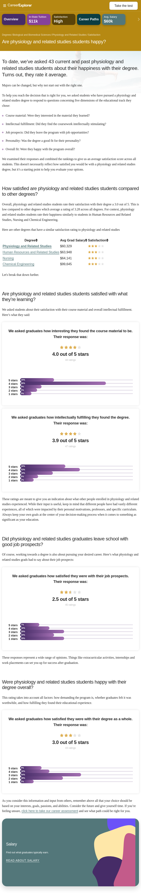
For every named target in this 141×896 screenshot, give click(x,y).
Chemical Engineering (18, 264)
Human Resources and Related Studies (31, 252)
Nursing (8, 258)
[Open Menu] (56, 6)
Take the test (123, 5)
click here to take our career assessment (50, 811)
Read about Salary (23, 860)
